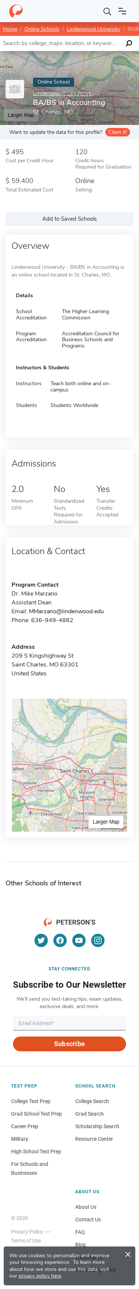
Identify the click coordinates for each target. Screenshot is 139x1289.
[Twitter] (41, 940)
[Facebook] (60, 940)
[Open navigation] (122, 11)
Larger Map (106, 822)
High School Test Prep (36, 1151)
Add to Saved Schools (69, 219)
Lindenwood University (93, 29)
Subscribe (69, 1044)
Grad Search (89, 1114)
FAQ (80, 1232)
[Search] (107, 11)
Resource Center (94, 1139)
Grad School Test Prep (36, 1114)
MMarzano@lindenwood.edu (66, 611)
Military (19, 1139)
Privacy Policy (27, 1232)
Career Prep (24, 1126)
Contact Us (88, 1219)
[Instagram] (98, 940)
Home (10, 29)
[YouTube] (79, 940)
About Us (85, 1207)
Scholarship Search (97, 1126)
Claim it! (118, 132)
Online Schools (41, 29)
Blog (80, 1245)
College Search (92, 1101)
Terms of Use (26, 1241)
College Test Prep (30, 1101)
